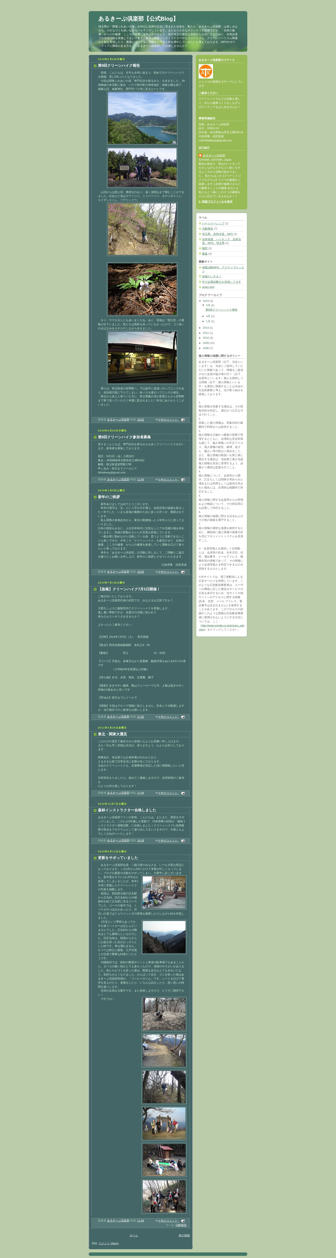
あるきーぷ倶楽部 (214, 155)
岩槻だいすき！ (212, 276)
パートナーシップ (213, 223)
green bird (208, 287)
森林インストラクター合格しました (127, 810)
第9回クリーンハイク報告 (119, 66)
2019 (206, 300)
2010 (206, 337)
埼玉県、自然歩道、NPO (217, 234)
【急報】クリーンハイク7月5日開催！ (129, 589)
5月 (208, 305)
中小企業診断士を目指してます (221, 281)
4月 (208, 316)
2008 (206, 348)
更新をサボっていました (118, 858)
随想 (205, 248)
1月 (208, 321)
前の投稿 (184, 1235)
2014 (206, 327)
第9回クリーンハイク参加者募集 (124, 437)
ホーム (134, 1235)
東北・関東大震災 (112, 734)
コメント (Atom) (108, 1243)
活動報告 (181, 1225)
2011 (206, 332)
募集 (205, 253)
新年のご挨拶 (109, 497)
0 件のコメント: (169, 419)
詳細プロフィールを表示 (217, 201)
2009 (206, 343)
